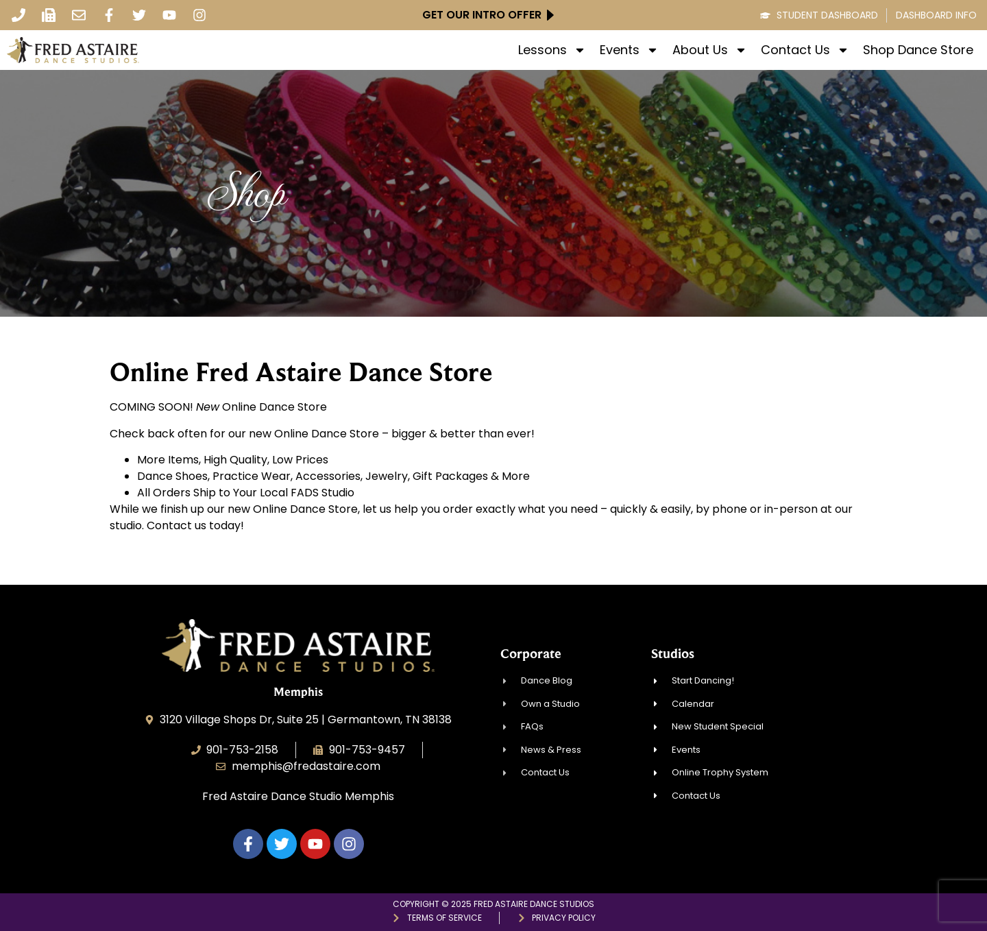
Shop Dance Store (918, 50)
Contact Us (805, 50)
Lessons (552, 50)
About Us (709, 50)
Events (629, 50)
